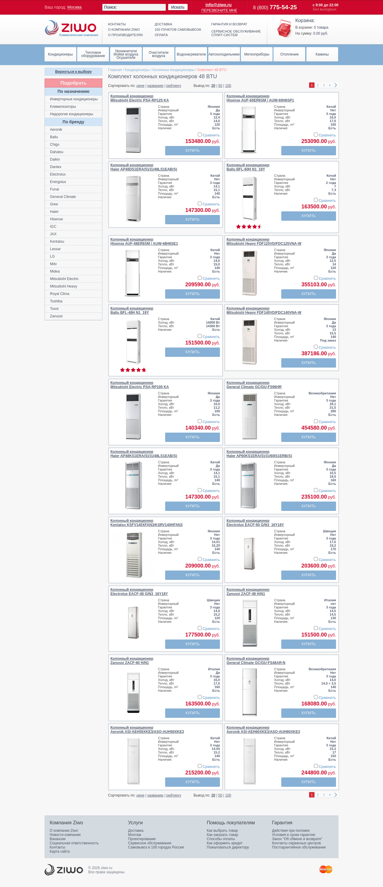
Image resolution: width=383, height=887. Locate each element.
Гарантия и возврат (229, 24)
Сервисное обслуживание (149, 843)
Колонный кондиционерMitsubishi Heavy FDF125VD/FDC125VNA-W (264, 241)
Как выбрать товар (222, 830)
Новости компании (65, 835)
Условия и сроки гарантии (293, 835)
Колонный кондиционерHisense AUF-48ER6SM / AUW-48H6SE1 (144, 241)
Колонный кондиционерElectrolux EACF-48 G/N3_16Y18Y (139, 592)
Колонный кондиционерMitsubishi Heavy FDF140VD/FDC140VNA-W (264, 310)
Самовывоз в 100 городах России (156, 847)
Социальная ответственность (74, 843)
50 (220, 86)
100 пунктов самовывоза (178, 29)
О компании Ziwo (64, 830)
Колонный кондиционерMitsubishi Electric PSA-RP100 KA (139, 385)
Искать (178, 7)
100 (228, 86)
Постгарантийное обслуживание (299, 847)
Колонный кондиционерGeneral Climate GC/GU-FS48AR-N (256, 661)
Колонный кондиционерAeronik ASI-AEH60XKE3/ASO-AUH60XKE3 (263, 729)
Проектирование (142, 839)
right (335, 85)
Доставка (163, 24)
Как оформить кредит (225, 843)
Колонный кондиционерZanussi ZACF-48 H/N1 (248, 592)
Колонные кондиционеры (173, 70)
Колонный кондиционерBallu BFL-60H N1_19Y (248, 167)
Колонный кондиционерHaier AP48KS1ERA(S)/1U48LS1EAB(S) (143, 454)
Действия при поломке (291, 830)
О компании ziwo (124, 29)
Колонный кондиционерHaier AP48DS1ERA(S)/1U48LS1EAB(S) (143, 167)
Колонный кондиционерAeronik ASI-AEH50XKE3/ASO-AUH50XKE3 (147, 729)
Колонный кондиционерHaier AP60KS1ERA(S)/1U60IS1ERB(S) (259, 454)
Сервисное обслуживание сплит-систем (236, 33)
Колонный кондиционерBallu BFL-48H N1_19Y (131, 310)
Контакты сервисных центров (296, 843)
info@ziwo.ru (219, 4)
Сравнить (211, 135)
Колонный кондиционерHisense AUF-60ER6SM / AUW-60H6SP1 (260, 98)
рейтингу (173, 86)
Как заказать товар (222, 835)
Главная (115, 70)
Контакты (117, 24)
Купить (193, 150)
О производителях (125, 35)
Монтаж (134, 835)
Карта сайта (60, 851)
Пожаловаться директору (228, 847)
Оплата (161, 35)
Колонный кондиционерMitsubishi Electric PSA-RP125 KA (139, 98)
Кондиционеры (137, 70)
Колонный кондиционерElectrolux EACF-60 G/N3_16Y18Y (255, 523)
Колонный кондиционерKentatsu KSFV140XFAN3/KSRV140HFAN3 (146, 523)
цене (140, 86)
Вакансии (58, 839)
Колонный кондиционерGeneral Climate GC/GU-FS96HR (254, 385)
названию (155, 86)
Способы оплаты (221, 839)
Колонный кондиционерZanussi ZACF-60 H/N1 (131, 661)
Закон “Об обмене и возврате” (297, 839)
